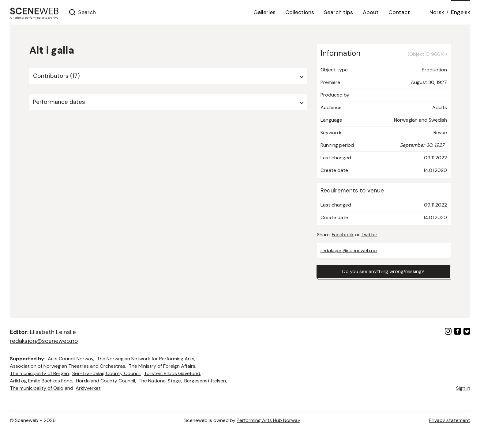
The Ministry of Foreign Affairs (162, 366)
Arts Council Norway (70, 358)
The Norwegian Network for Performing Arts (145, 358)
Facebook (343, 234)
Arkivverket (88, 388)
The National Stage (159, 381)
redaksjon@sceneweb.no (349, 250)
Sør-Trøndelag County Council (106, 373)
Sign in (463, 388)
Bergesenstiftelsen (205, 381)
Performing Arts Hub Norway (268, 420)
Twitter (369, 234)
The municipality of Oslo (36, 388)
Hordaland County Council (105, 381)
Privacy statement (449, 420)
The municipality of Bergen (39, 373)
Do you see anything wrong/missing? (383, 271)
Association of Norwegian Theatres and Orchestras (67, 366)
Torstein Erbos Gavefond (172, 373)
